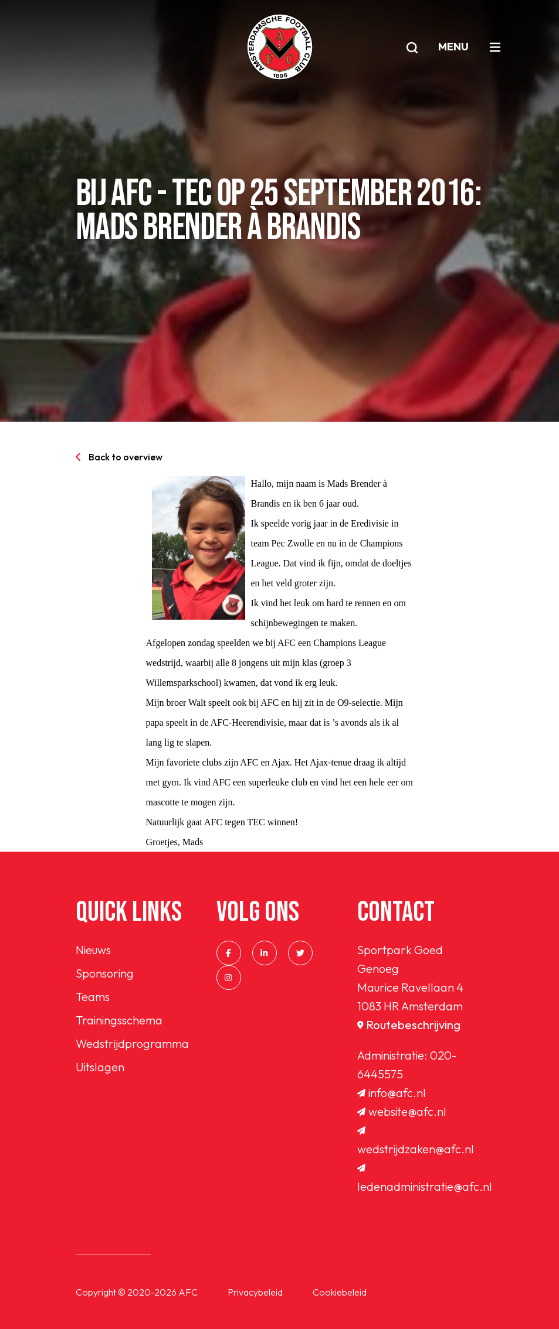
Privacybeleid (255, 1292)
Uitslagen (100, 1067)
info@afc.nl (391, 1092)
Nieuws (93, 949)
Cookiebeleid (340, 1292)
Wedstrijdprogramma (132, 1043)
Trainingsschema (119, 1020)
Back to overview (119, 457)
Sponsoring (105, 973)
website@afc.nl (401, 1111)
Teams (93, 996)
